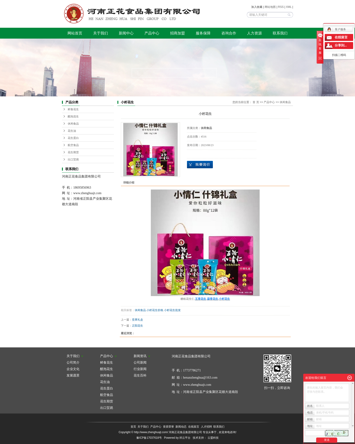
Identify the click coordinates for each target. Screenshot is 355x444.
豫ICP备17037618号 (149, 437)
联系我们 (280, 33)
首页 (133, 426)
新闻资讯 (142, 356)
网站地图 (270, 7)
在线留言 (193, 426)
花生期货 (73, 152)
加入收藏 (256, 7)
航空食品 (73, 145)
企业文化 (73, 369)
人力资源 (254, 33)
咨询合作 (228, 33)
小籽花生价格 (155, 310)
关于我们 (100, 33)
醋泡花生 (73, 116)
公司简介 (73, 362)
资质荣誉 (168, 426)
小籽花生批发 (172, 310)
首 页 (256, 102)
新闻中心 (126, 33)
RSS (281, 7)
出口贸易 (73, 159)
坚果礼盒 (137, 319)
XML (288, 7)
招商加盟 (177, 33)
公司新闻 (140, 362)
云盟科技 (213, 437)
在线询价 (200, 164)
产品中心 (151, 33)
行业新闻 (140, 369)
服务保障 (203, 33)
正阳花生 (137, 325)
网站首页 (74, 33)
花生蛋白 (73, 138)
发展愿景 (73, 375)
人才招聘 (206, 426)
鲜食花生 (73, 109)
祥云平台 (184, 437)
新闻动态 (181, 426)
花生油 (72, 130)
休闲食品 (73, 123)
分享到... (341, 45)
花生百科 (140, 375)
